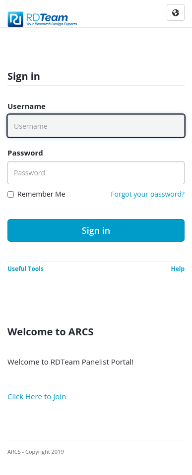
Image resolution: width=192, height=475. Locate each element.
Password (25, 153)
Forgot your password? (148, 194)
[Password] (96, 172)
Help (178, 268)
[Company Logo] (42, 17)
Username (26, 106)
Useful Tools (25, 268)
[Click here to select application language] (175, 13)
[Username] (96, 125)
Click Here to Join (36, 396)
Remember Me (41, 194)
